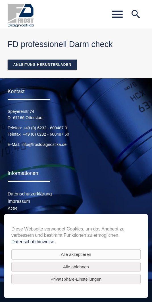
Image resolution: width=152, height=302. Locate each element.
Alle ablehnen (76, 266)
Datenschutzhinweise (32, 241)
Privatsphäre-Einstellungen (76, 279)
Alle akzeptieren (76, 254)
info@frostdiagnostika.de (44, 144)
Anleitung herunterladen (42, 65)
